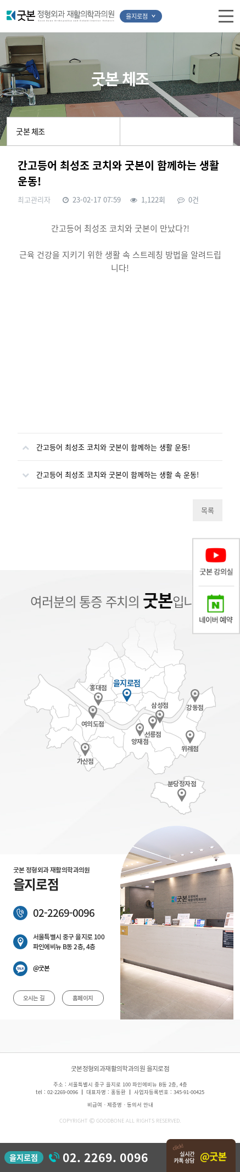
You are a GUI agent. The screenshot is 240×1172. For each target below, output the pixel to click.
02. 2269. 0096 (105, 1157)
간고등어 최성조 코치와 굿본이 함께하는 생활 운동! (104, 442)
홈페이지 (82, 998)
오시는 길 (34, 998)
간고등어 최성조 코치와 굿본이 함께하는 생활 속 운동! (108, 470)
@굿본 (41, 968)
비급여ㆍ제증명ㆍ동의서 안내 (120, 1104)
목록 (207, 510)
